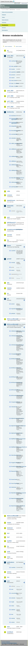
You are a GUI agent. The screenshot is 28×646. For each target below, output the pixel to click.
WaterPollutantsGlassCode (13, 498)
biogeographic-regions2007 (13, 119)
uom (8, 581)
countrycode (13, 61)
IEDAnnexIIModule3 (11, 324)
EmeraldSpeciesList (13, 130)
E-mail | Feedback (6, 641)
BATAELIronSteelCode (13, 367)
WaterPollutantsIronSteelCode (13, 505)
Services (4, 27)
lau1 (8, 533)
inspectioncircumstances (13, 308)
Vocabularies (5, 25)
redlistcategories (13, 182)
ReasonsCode (13, 471)
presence (13, 74)
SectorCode (13, 479)
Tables (3, 17)
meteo (12, 605)
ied (8, 298)
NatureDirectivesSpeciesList (13, 177)
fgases (9, 245)
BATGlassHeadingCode (13, 382)
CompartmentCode (13, 402)
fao (8, 240)
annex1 (12, 303)
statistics (13, 609)
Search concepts (19, 46)
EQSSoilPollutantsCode (13, 433)
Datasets (4, 14)
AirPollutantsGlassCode (13, 335)
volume (13, 622)
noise (8, 557)
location (13, 69)
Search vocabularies (8, 46)
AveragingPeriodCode (13, 354)
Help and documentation (7, 12)
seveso (9, 572)
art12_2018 (10, 90)
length (12, 601)
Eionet (7, 9)
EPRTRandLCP (11, 222)
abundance (13, 115)
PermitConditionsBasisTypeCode (13, 466)
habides (9, 288)
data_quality (13, 66)
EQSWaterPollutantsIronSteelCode (13, 447)
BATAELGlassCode (13, 358)
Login (17, 3)
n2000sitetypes (13, 164)
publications (10, 562)
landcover (10, 528)
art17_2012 (10, 101)
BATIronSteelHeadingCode (13, 395)
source (12, 270)
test (8, 577)
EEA (8, 1)
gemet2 (9, 258)
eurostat (9, 234)
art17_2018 (10, 106)
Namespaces (5, 30)
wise (8, 626)
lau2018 (9, 541)
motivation (13, 138)
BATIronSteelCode (13, 389)
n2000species (13, 170)
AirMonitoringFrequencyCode (13, 331)
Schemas (4, 22)
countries (13, 250)
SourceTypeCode (13, 483)
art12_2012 (10, 55)
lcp (8, 546)
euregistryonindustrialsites (11, 229)
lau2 (8, 537)
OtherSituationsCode (13, 455)
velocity (13, 618)
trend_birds (13, 80)
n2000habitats (13, 156)
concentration (13, 593)
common (9, 195)
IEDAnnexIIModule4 (11, 515)
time (12, 614)
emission (13, 598)
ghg (8, 282)
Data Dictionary (12, 9)
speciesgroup (13, 186)
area (12, 589)
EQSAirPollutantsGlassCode (13, 418)
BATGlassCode (13, 377)
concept (13, 262)
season (12, 77)
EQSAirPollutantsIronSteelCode (13, 425)
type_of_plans (13, 86)
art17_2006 (10, 96)
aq (8, 50)
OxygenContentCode (13, 462)
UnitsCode (13, 487)
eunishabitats (13, 134)
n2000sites (13, 161)
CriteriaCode (13, 406)
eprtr (8, 217)
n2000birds (13, 149)
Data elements (5, 20)
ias (8, 293)
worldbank (10, 632)
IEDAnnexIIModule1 (11, 319)
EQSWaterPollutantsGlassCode (13, 438)
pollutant (13, 313)
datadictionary (11, 200)
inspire (9, 522)
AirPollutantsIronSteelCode (13, 344)
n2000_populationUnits (13, 143)
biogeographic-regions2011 (13, 123)
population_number (13, 72)
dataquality (13, 126)
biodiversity (10, 112)
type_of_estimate (13, 83)
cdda (8, 191)
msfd (8, 551)
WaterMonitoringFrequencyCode (13, 492)
